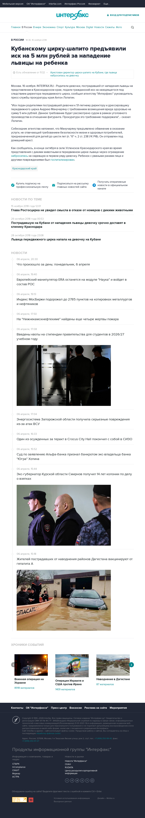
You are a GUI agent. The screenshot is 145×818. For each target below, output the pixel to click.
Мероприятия (118, 708)
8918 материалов (24, 687)
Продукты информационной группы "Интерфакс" (61, 749)
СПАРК (16, 764)
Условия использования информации (72, 798)
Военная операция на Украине (29, 681)
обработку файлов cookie (48, 733)
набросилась (19, 156)
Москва (80, 27)
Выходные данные (63, 801)
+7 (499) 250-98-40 (103, 738)
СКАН (68, 764)
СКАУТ (15, 770)
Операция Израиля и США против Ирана (69, 682)
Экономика (49, 27)
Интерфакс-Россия (75, 3)
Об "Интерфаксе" (36, 3)
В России (27, 27)
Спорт (60, 27)
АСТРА (15, 776)
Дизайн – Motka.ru (106, 798)
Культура (70, 27)
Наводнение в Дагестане (113, 679)
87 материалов (105, 684)
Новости (99, 27)
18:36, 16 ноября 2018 (36, 40)
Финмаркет (94, 3)
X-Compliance (18, 767)
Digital (89, 27)
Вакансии (75, 708)
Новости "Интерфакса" (76, 761)
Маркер (16, 773)
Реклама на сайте (95, 708)
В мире (37, 27)
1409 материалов (65, 689)
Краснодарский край (24, 168)
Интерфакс (72, 15)
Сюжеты (110, 27)
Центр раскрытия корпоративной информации (81, 772)
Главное (16, 27)
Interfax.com (55, 3)
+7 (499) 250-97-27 (30, 741)
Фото (119, 27)
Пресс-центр (59, 708)
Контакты (17, 708)
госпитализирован (62, 160)
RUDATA (69, 767)
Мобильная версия (13, 3)
